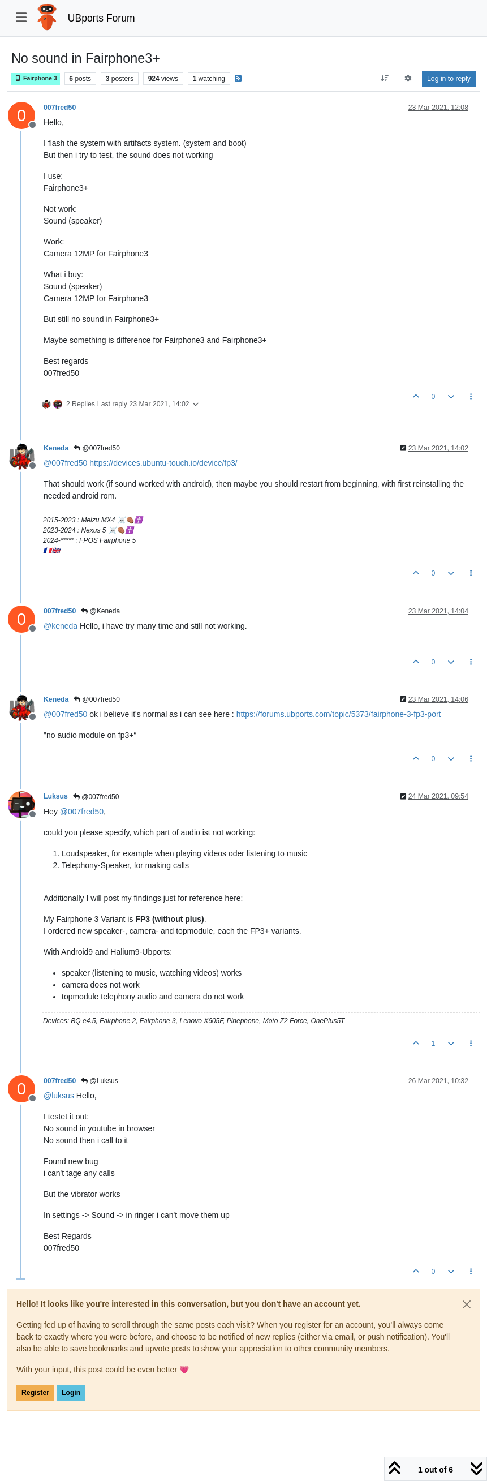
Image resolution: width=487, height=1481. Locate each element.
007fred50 (60, 107)
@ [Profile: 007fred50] (65, 462)
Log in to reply (449, 79)
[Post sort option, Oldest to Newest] (384, 79)
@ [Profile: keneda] (60, 625)
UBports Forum (101, 18)
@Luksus (99, 1081)
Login (71, 1393)
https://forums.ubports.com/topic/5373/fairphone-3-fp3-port (338, 714)
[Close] (467, 1304)
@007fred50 (97, 448)
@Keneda (100, 611)
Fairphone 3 (35, 78)
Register (35, 1393)
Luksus (56, 796)
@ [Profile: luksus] (59, 1095)
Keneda (56, 448)
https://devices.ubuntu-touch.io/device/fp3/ (163, 462)
